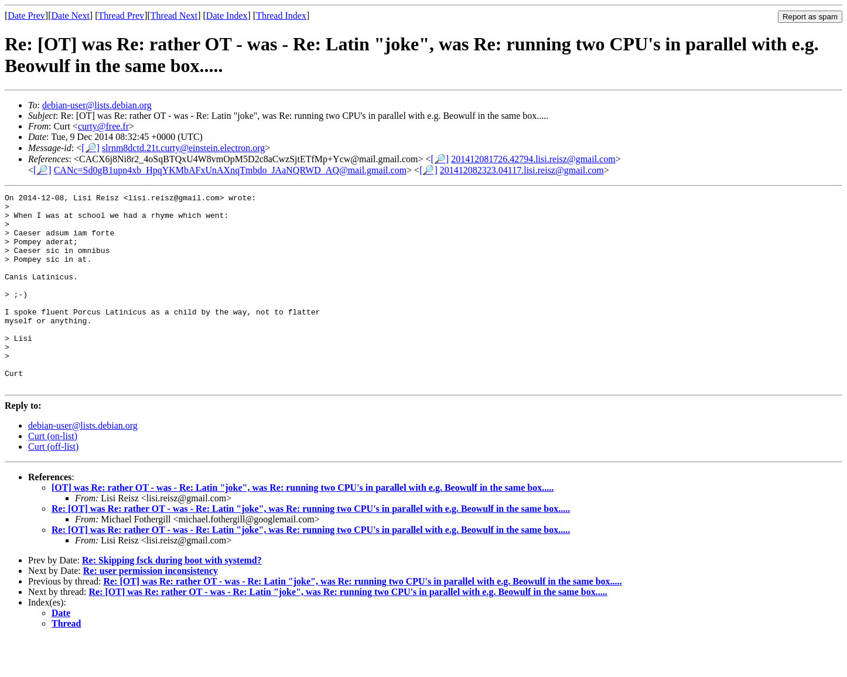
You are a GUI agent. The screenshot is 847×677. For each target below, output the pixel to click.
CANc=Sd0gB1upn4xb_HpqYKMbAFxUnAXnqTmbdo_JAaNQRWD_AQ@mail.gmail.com (230, 170)
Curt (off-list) (53, 485)
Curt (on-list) (52, 475)
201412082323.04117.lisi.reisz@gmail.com (522, 170)
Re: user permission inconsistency (150, 609)
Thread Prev (121, 15)
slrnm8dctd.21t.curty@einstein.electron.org (183, 148)
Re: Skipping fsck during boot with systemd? (172, 599)
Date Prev (26, 15)
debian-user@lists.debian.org (97, 105)
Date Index (227, 15)
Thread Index (281, 15)
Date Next (71, 15)
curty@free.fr (103, 126)
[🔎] (90, 148)
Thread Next (174, 15)
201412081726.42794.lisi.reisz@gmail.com (533, 159)
